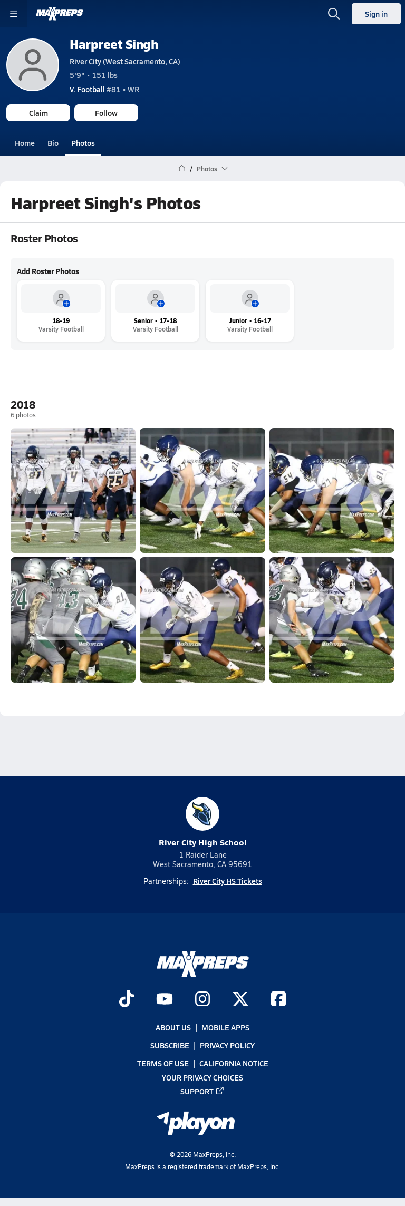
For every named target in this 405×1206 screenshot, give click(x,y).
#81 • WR (104, 89)
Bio (53, 143)
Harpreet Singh (114, 44)
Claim (38, 113)
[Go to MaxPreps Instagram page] (202, 999)
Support (202, 1090)
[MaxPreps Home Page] (182, 168)
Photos (83, 143)
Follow (106, 113)
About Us (173, 1027)
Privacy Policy (227, 1045)
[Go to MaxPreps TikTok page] (126, 999)
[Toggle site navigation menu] (13, 13)
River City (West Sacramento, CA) (125, 61)
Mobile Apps (225, 1027)
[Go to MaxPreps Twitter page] (240, 999)
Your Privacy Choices (202, 1077)
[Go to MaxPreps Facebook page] (278, 999)
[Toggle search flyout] (334, 13)
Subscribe (169, 1045)
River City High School (203, 822)
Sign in (376, 13)
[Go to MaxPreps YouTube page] (164, 999)
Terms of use (163, 1063)
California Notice (233, 1063)
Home (25, 143)
